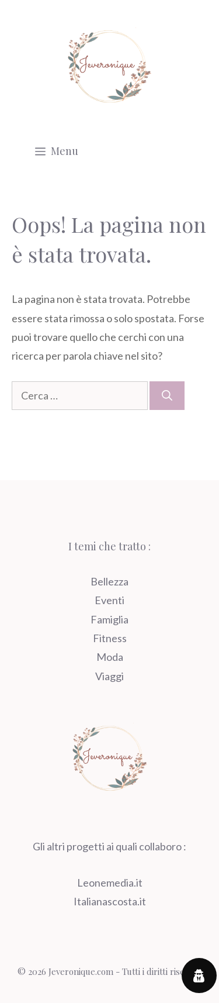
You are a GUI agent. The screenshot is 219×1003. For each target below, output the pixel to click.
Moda (109, 656)
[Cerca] (167, 395)
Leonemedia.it (109, 882)
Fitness (110, 638)
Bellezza (109, 581)
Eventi (109, 600)
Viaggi (109, 676)
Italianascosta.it (110, 901)
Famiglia (109, 619)
